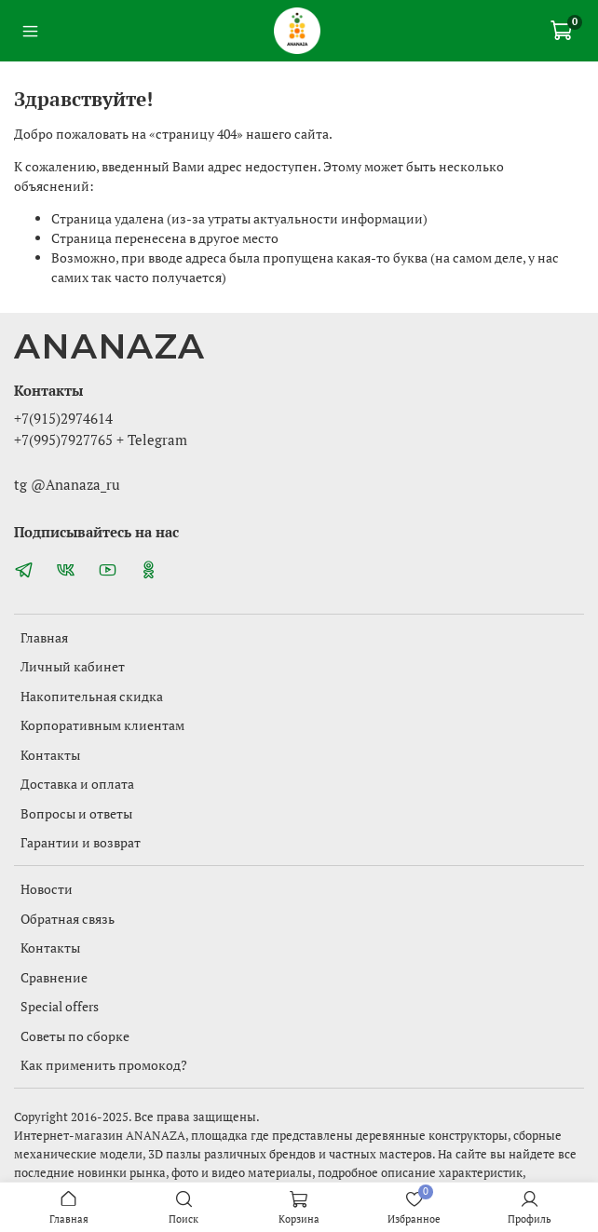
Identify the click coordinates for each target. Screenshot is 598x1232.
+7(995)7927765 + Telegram (100, 439)
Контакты (50, 755)
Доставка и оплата (77, 783)
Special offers (59, 1006)
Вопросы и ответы (76, 813)
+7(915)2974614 (63, 418)
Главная (44, 637)
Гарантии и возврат (80, 842)
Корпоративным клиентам (102, 725)
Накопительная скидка (91, 696)
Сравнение (54, 977)
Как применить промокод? (103, 1065)
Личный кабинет (72, 666)
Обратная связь (67, 918)
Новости (46, 889)
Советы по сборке (74, 1036)
